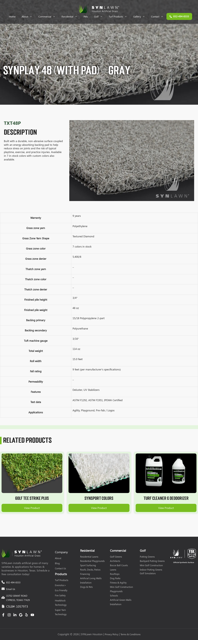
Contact (158, 16)
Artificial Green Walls (120, 599)
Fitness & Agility (118, 582)
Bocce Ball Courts (119, 565)
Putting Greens (147, 556)
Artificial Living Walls (90, 578)
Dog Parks (115, 578)
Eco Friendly (61, 590)
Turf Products (119, 16)
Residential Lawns (89, 556)
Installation (85, 582)
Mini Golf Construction (121, 586)
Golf (100, 16)
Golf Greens (116, 556)
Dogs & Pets (86, 586)
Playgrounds (116, 591)
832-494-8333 (13, 582)
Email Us (10, 589)
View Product (32, 508)
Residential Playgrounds (92, 560)
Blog (57, 563)
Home (12, 16)
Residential (71, 16)
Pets (86, 16)
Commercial (48, 16)
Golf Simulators (148, 573)
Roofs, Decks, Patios (90, 569)
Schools (114, 595)
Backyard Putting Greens (152, 560)
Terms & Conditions (130, 634)
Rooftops (114, 573)
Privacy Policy (111, 634)
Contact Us (60, 568)
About (28, 16)
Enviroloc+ (60, 585)
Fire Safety (60, 595)
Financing (85, 573)
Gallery (140, 16)
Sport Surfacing (88, 565)
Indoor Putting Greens (151, 569)
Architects (115, 560)
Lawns (113, 569)
